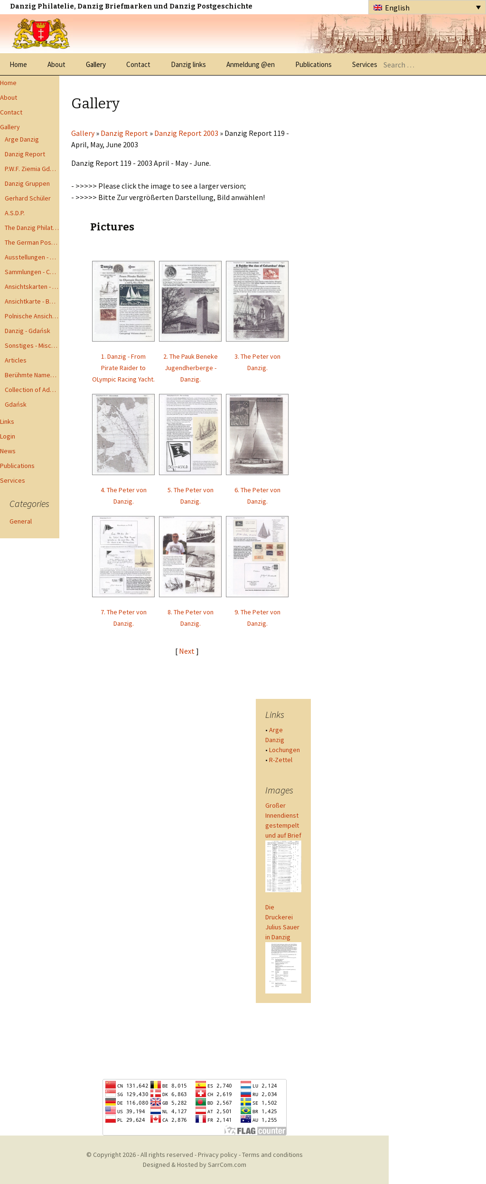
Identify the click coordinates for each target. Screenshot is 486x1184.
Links (7, 421)
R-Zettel (280, 759)
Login (7, 436)
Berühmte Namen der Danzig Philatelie (32, 375)
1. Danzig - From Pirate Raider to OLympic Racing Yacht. (123, 367)
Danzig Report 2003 (186, 133)
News (8, 451)
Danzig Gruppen (27, 183)
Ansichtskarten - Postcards (32, 286)
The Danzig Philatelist (32, 227)
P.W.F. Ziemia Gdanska (32, 168)
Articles (16, 360)
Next (187, 651)
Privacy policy (217, 1154)
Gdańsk (16, 404)
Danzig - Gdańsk (27, 330)
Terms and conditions (272, 1154)
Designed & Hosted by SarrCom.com (194, 1164)
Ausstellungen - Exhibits (32, 257)
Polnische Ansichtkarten (32, 316)
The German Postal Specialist (32, 242)
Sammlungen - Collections (32, 271)
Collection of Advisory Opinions (32, 389)
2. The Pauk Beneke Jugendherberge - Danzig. (190, 367)
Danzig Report (25, 154)
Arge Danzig (22, 139)
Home (18, 64)
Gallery (96, 64)
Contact (138, 64)
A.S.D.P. (15, 213)
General (20, 521)
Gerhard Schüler (28, 198)
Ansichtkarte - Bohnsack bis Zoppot (32, 301)
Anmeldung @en (250, 64)
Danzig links (188, 64)
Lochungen (284, 749)
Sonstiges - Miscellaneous (32, 345)
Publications (313, 64)
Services (364, 64)
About (56, 64)
